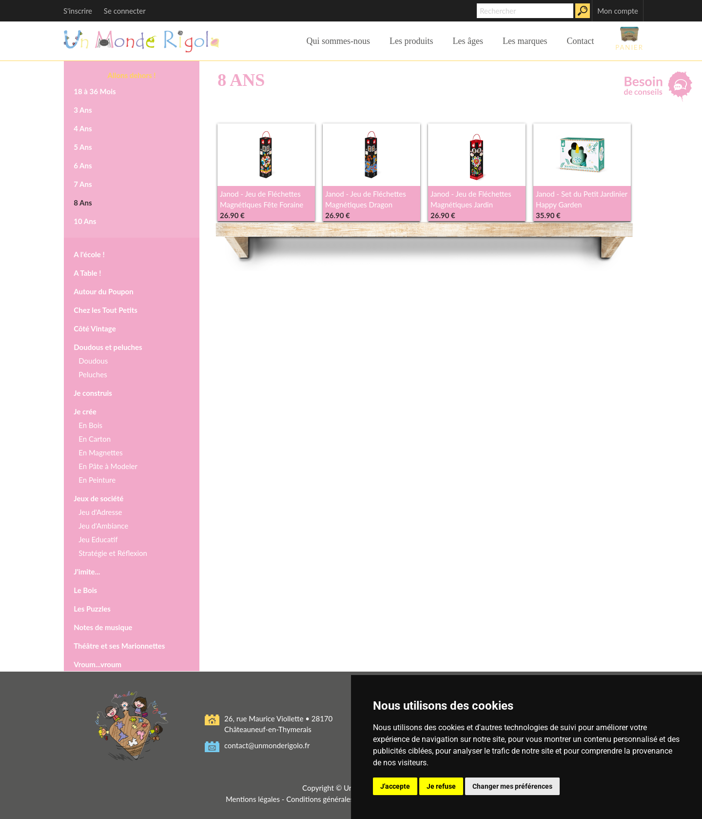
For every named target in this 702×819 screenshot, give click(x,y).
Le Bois (85, 590)
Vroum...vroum (97, 664)
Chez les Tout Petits (105, 310)
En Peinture (97, 479)
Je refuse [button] (441, 786)
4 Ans (83, 128)
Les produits (411, 41)
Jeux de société (98, 498)
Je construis (93, 393)
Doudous (93, 360)
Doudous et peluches (108, 347)
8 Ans (83, 202)
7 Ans (83, 184)
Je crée (85, 411)
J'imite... (87, 571)
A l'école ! (89, 254)
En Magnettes (100, 452)
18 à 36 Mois (95, 91)
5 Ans (83, 147)
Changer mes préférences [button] (512, 786)
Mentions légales (253, 799)
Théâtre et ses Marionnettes (119, 645)
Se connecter (125, 10)
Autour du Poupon (103, 291)
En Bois (90, 425)
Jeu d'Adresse (100, 512)
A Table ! (87, 272)
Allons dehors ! (132, 75)
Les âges (467, 41)
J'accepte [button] (395, 786)
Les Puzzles (92, 608)
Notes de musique (103, 627)
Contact (580, 41)
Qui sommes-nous (338, 41)
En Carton (94, 438)
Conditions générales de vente (334, 799)
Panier (629, 38)
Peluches (92, 374)
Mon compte (617, 10)
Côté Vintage (95, 328)
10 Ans (85, 221)
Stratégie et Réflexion (112, 553)
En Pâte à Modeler (107, 466)
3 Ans (83, 109)
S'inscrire (77, 10)
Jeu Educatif (97, 539)
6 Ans (83, 165)
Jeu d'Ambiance (103, 525)
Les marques (525, 41)
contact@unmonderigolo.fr (267, 745)
